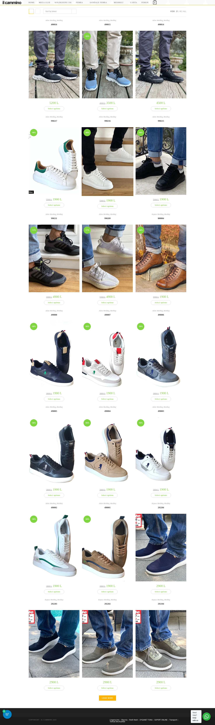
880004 (161, 218)
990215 (161, 121)
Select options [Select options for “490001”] (107, 592)
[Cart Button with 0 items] (7, 717)
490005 (54, 411)
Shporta (124, 720)
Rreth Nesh (133, 720)
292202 (107, 604)
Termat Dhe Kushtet (117, 722)
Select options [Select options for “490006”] (161, 399)
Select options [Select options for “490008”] (54, 399)
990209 (107, 218)
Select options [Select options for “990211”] (54, 302)
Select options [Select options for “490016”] (54, 109)
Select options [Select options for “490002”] (54, 592)
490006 (160, 315)
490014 (161, 24)
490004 (107, 411)
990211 (54, 218)
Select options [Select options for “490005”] (54, 495)
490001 (107, 507)
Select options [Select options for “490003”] (161, 495)
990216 (107, 121)
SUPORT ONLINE (160, 720)
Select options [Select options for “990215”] (161, 205)
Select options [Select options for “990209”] (107, 302)
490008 (54, 315)
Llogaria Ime (114, 720)
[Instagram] (209, 2)
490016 (54, 24)
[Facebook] (205, 2)
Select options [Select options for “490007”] (107, 399)
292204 (161, 507)
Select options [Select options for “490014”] (161, 109)
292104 (161, 604)
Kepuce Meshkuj (157, 214)
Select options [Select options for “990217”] (54, 205)
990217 (54, 121)
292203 (54, 604)
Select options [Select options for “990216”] (107, 206)
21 (177, 11)
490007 (107, 315)
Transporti (173, 720)
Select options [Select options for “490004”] (107, 495)
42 (181, 11)
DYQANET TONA (146, 720)
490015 (107, 24)
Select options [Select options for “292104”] (161, 688)
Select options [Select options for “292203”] (54, 688)
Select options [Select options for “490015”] (107, 109)
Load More (107, 698)
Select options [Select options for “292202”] (107, 688)
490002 (54, 507)
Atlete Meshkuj (50, 20)
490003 (161, 411)
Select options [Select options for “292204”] (161, 592)
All (184, 11)
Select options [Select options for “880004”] (161, 302)
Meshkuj (60, 20)
